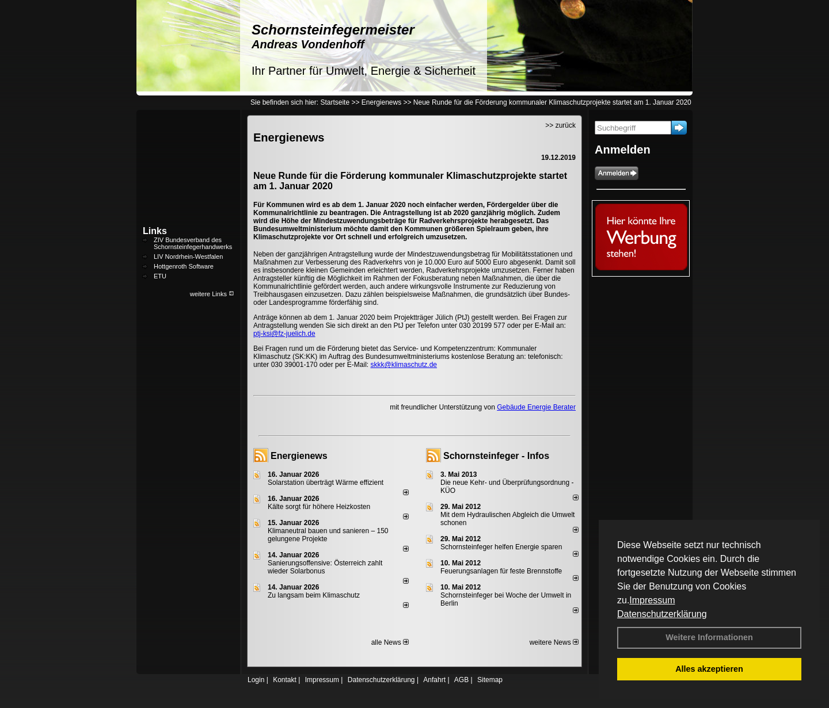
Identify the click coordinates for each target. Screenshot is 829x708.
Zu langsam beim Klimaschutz (314, 595)
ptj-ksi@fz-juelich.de (284, 334)
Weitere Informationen (709, 637)
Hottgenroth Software (184, 266)
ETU (160, 276)
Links (155, 231)
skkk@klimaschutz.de (403, 365)
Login (256, 680)
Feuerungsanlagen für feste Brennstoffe (501, 571)
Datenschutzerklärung (662, 614)
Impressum (652, 600)
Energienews (299, 456)
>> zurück (560, 125)
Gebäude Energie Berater (536, 407)
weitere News (554, 642)
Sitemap (490, 680)
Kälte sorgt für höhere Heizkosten (320, 507)
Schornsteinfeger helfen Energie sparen (501, 547)
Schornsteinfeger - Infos (496, 456)
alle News (390, 642)
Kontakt (284, 680)
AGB (461, 680)
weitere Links (212, 293)
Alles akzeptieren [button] (709, 668)
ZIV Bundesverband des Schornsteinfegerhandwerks (193, 243)
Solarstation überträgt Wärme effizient (325, 483)
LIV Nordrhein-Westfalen (188, 256)
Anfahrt (434, 680)
